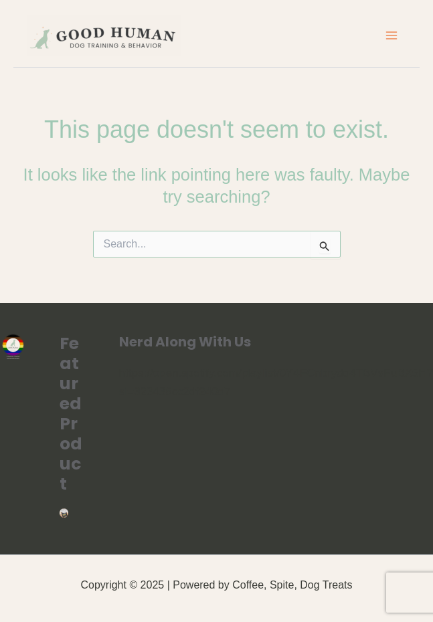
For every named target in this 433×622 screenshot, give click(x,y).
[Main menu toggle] (391, 35)
